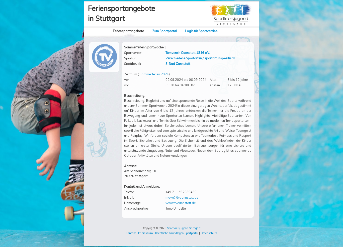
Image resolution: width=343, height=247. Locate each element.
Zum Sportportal (164, 31)
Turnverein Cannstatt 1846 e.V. (188, 53)
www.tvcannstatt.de (181, 203)
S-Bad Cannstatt (178, 64)
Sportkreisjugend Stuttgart (183, 228)
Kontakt (131, 233)
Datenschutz (209, 233)
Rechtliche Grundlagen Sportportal (176, 233)
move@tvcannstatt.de (182, 197)
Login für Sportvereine (201, 31)
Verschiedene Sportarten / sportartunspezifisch (200, 58)
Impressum (145, 233)
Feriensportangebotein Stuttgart (121, 13)
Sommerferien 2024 (154, 74)
